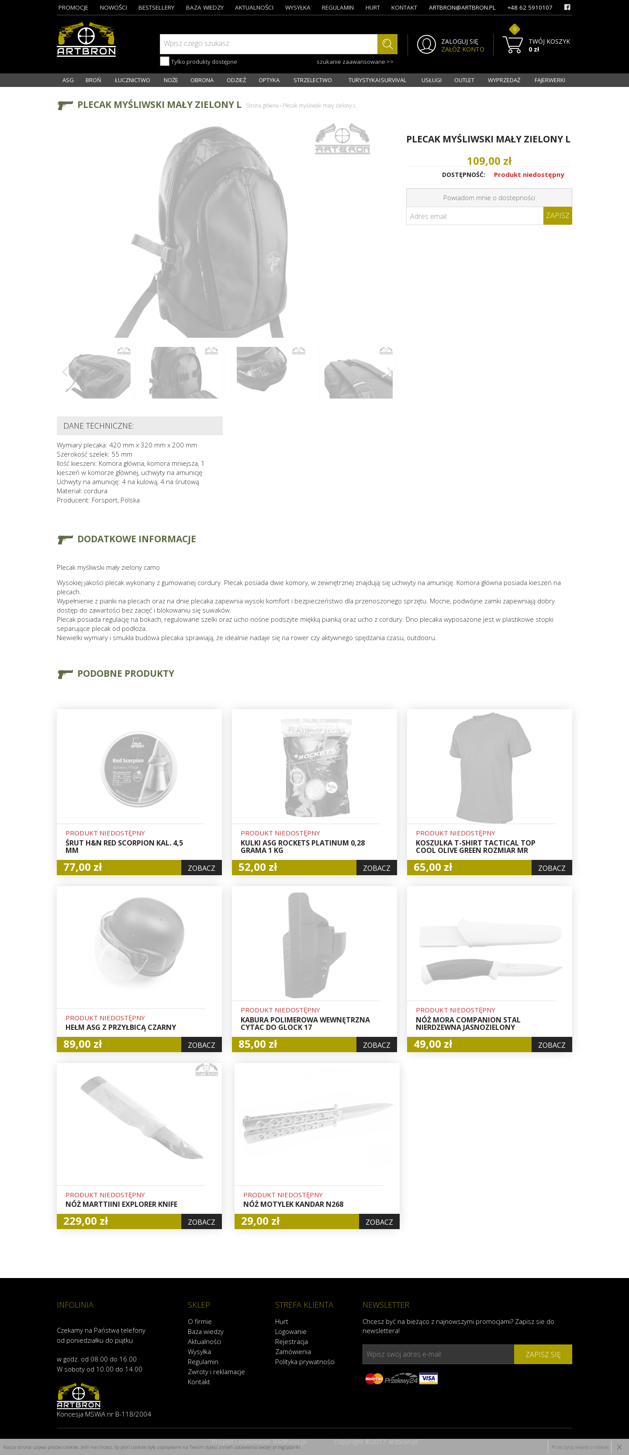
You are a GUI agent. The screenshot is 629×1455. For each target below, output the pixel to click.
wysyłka (298, 7)
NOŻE (171, 80)
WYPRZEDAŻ (504, 80)
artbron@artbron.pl (462, 7)
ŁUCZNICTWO (132, 80)
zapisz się (543, 1354)
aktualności (254, 7)
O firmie (200, 1321)
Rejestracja (291, 1341)
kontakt (404, 7)
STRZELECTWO (313, 80)
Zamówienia (293, 1351)
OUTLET (464, 80)
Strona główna (262, 105)
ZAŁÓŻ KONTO (462, 49)
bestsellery (156, 7)
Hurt (281, 1321)
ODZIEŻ (236, 80)
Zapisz (558, 215)
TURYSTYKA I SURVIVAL (377, 80)
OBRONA (202, 80)
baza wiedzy (205, 7)
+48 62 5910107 (530, 7)
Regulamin (203, 1361)
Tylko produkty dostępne (198, 61)
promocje (73, 7)
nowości (113, 7)
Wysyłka (199, 1351)
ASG (68, 80)
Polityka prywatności (305, 1361)
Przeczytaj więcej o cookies (580, 1447)
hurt (373, 7)
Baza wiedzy (206, 1331)
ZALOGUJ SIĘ (459, 41)
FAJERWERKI (550, 80)
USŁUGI (432, 80)
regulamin (338, 7)
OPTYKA (269, 80)
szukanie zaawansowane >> (355, 62)
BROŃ (93, 80)
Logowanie (291, 1331)
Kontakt (199, 1381)
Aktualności (204, 1341)
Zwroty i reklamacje (216, 1371)
